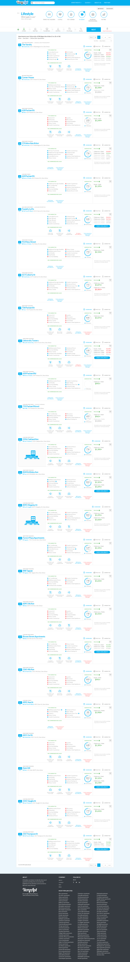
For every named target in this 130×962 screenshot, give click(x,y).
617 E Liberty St (28, 275)
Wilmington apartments (102, 951)
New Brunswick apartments (84, 946)
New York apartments (83, 951)
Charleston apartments (64, 920)
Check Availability (102, 226)
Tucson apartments (101, 938)
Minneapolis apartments (83, 936)
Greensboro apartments (84, 893)
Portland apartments (102, 895)
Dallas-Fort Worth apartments (66, 942)
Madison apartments (83, 927)
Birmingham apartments (64, 906)
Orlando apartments (83, 953)
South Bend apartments (102, 920)
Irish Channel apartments (84, 908)
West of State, (27, 178)
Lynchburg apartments (83, 926)
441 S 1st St (28, 735)
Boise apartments (63, 911)
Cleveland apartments (64, 931)
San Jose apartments (102, 915)
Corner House (28, 77)
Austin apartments (63, 900)
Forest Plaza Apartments (33, 538)
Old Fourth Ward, (28, 211)
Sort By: (96, 41)
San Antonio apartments (103, 909)
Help (60, 884)
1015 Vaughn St (29, 801)
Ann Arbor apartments (64, 895)
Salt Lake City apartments (103, 908)
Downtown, (26, 46)
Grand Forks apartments (65, 956)
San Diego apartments (102, 911)
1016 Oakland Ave (31, 439)
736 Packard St (28, 307)
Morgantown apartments (84, 940)
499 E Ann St (28, 702)
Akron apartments (63, 893)
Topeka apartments (101, 935)
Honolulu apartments (83, 900)
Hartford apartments (83, 899)
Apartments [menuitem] (76, 2)
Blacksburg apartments (64, 908)
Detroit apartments (63, 947)
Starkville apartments (102, 926)
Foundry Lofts (28, 209)
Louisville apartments (83, 924)
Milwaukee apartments (83, 935)
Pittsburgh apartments (102, 893)
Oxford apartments (82, 955)
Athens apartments (63, 897)
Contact (61, 882)
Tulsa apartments (101, 940)
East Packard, (28, 441)
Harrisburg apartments (83, 897)
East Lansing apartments (64, 951)
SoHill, (25, 408)
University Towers (31, 340)
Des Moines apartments (64, 946)
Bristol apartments (63, 917)
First (91, 37)
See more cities (100, 955)
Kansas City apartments (83, 913)
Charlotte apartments (64, 922)
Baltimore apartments (64, 902)
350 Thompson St (30, 834)
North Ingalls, (28, 507)
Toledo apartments (101, 933)
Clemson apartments (64, 929)
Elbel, (24, 112)
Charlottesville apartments (65, 924)
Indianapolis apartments (83, 904)
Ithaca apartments (82, 909)
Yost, (24, 309)
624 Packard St (28, 176)
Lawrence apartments (83, 918)
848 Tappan (28, 571)
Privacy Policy (35, 895)
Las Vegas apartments (83, 917)
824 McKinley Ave (30, 472)
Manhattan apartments (83, 929)
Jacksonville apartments (83, 911)
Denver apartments (63, 944)
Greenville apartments (83, 895)
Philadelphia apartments (83, 956)
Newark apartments (82, 944)
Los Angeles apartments (83, 922)
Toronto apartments (102, 936)
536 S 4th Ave (28, 669)
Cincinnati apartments (64, 927)
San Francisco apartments (103, 913)
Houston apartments (83, 902)
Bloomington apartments (65, 909)
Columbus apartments (64, 938)
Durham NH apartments (64, 949)
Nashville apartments (83, 942)
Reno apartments (101, 900)
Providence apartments (102, 897)
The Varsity (27, 44)
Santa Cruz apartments (102, 917)
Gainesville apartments (64, 955)
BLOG (74, 880)
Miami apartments (82, 933)
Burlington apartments (64, 918)
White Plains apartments (103, 949)
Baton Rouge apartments (65, 904)
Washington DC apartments (103, 946)
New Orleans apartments (84, 949)
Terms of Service (27, 895)
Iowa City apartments (83, 906)
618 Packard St (28, 110)
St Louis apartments (101, 927)
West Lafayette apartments (103, 947)
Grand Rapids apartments (65, 958)
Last (109, 37)
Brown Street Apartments (34, 636)
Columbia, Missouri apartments (66, 936)
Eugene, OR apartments (64, 953)
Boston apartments (63, 913)
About (60, 880)
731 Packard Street (31, 406)
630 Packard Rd (29, 373)
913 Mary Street (29, 242)
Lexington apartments (83, 920)
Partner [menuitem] (107, 2)
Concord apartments (64, 940)
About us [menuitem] (98, 2)
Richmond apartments (102, 902)
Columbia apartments (64, 935)
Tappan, (26, 540)
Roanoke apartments (102, 904)
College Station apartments (65, 933)
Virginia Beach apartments (103, 944)
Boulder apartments (63, 915)
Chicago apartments (64, 926)
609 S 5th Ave (28, 603)
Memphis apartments (83, 931)
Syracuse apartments (102, 929)
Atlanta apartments (63, 899)
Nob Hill (26, 768)
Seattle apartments (101, 918)
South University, (29, 342)
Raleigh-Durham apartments (103, 899)
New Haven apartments (83, 947)
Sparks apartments (101, 922)
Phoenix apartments (82, 958)
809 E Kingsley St (30, 505)
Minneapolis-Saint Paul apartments (86, 938)
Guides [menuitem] (88, 2)
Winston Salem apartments (103, 953)
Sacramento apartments (103, 906)
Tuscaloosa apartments (102, 942)
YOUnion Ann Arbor (30, 143)
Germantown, (28, 671)
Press (60, 887)
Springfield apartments (102, 924)
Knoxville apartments (83, 915)
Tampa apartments (101, 931)
